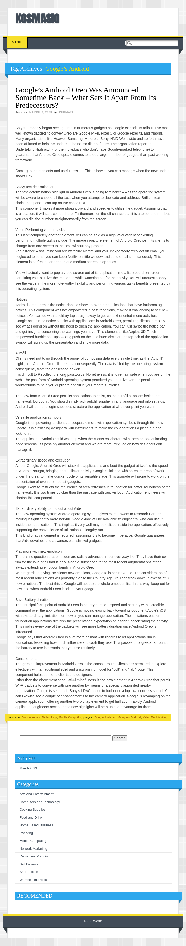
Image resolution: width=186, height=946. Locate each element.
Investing (26, 833)
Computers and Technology (39, 717)
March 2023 (28, 768)
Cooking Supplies (32, 809)
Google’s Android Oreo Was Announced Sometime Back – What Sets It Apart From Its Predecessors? (85, 97)
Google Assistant (105, 717)
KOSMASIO (37, 18)
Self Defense (29, 864)
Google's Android (129, 717)
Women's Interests (33, 880)
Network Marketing (33, 849)
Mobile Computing (70, 717)
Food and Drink (31, 817)
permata (66, 112)
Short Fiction (29, 872)
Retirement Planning (35, 856)
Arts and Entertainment (37, 794)
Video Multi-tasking (155, 717)
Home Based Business (36, 825)
